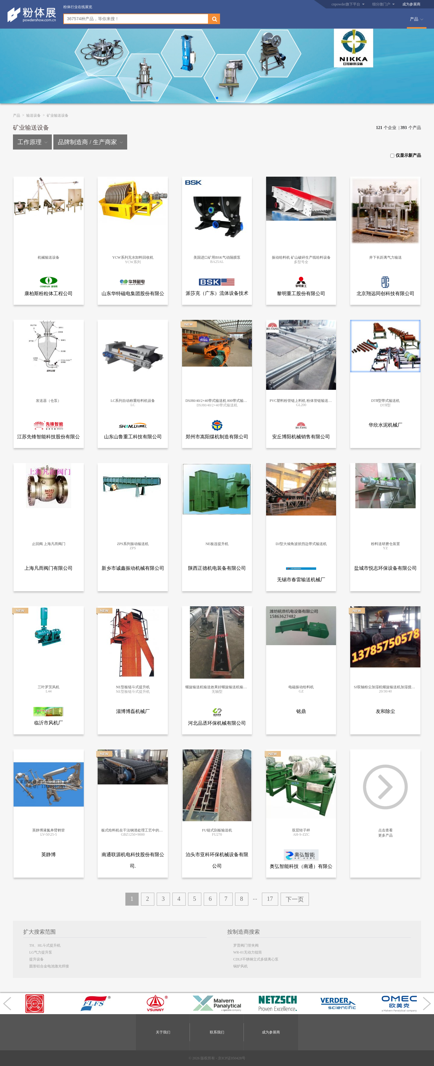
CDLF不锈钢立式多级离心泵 (256, 959)
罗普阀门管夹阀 (246, 945)
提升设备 (36, 959)
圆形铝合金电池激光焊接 (49, 966)
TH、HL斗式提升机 (45, 945)
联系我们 (217, 1032)
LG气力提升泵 (40, 952)
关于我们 (163, 1032)
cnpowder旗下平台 (346, 4)
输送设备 (33, 115)
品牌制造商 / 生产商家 (90, 142)
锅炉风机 (240, 966)
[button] (217, 98)
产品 (414, 19)
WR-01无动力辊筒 (247, 952)
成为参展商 (411, 4)
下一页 (295, 899)
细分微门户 (381, 4)
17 (270, 898)
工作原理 (32, 142)
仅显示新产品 (405, 155)
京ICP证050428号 (231, 1058)
